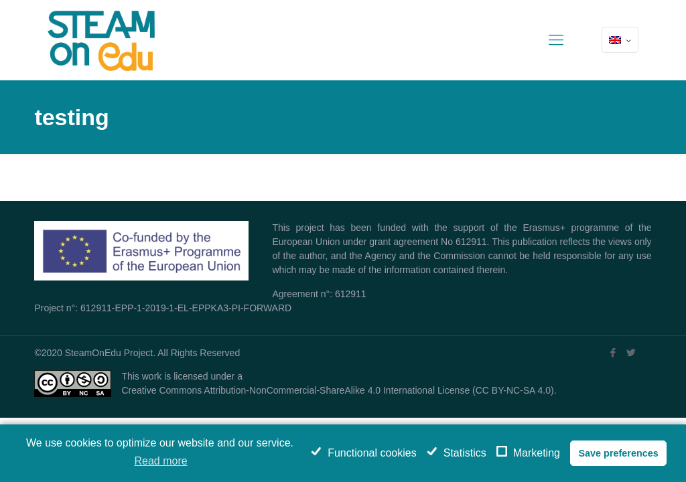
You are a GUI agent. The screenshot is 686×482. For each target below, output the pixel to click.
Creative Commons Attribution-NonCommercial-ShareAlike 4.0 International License (295, 390)
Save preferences (618, 453)
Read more (161, 461)
